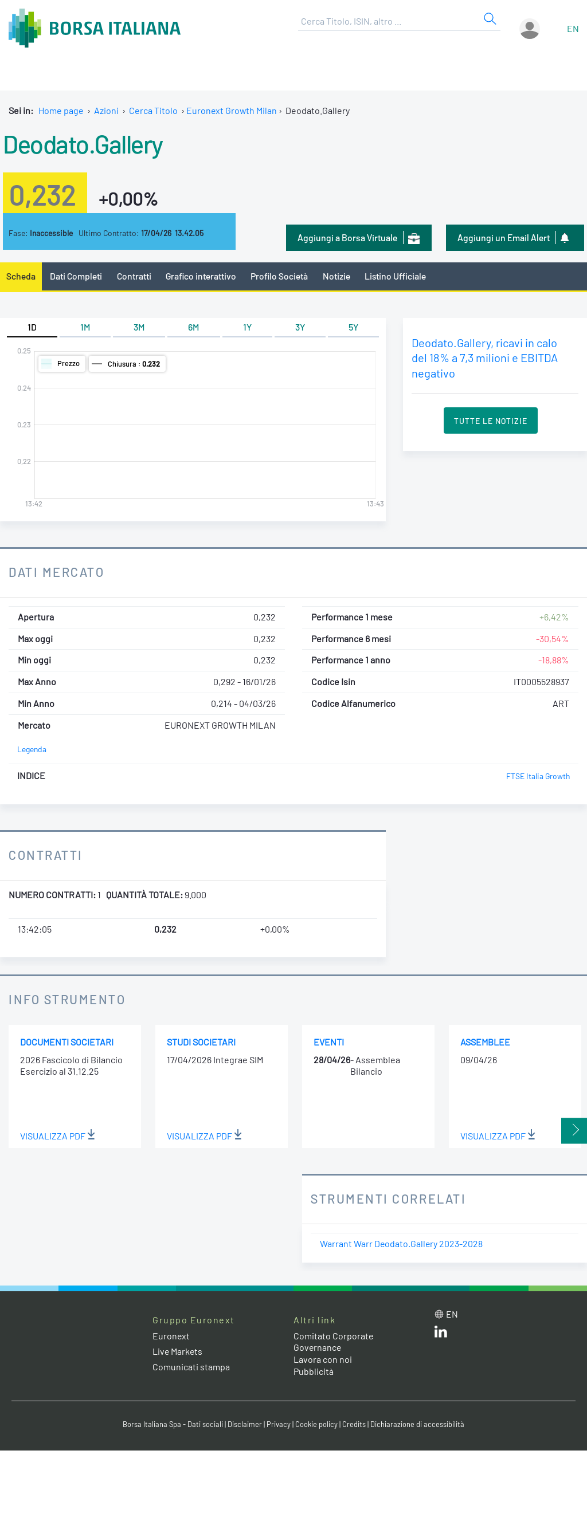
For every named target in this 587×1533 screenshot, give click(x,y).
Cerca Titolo (153, 110)
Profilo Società (281, 275)
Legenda (31, 749)
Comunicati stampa (191, 1366)
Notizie (338, 275)
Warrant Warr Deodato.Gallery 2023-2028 (402, 1243)
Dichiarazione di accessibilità (417, 1424)
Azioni (106, 110)
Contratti (134, 275)
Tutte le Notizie (490, 421)
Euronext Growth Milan (232, 110)
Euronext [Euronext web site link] (171, 1335)
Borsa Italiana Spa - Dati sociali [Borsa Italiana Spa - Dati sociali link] (173, 1424)
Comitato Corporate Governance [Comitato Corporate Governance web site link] (334, 1341)
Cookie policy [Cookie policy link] (316, 1424)
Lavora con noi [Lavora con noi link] (323, 1359)
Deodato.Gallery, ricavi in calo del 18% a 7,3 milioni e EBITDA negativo (485, 358)
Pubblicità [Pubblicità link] (314, 1371)
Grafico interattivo (201, 275)
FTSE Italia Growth (538, 776)
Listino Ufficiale (397, 275)
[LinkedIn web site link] (441, 1334)
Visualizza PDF (57, 1135)
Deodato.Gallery (84, 143)
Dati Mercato (56, 571)
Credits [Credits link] (354, 1424)
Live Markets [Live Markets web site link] (178, 1351)
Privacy (279, 1424)
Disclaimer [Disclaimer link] (245, 1424)
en (573, 28)
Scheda (21, 275)
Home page (61, 110)
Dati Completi (76, 275)
